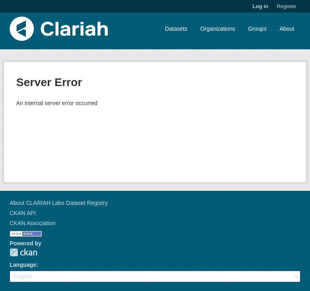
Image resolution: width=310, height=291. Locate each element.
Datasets (176, 28)
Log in (260, 6)
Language (23, 264)
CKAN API (23, 213)
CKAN (23, 252)
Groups (257, 28)
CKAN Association (33, 223)
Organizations (217, 28)
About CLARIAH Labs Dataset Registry (59, 203)
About (286, 28)
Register (286, 6)
